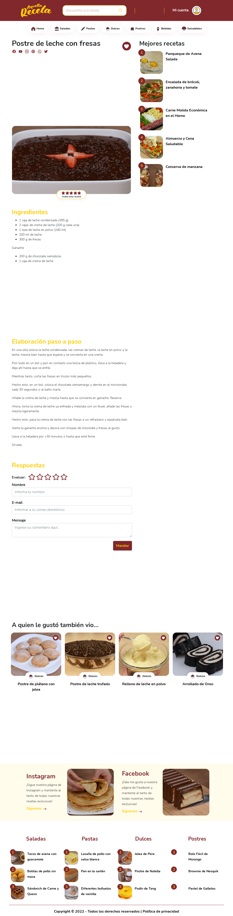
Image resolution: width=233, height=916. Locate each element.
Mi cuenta (180, 10)
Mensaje (19, 520)
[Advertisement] (72, 89)
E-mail (17, 502)
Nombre (18, 484)
